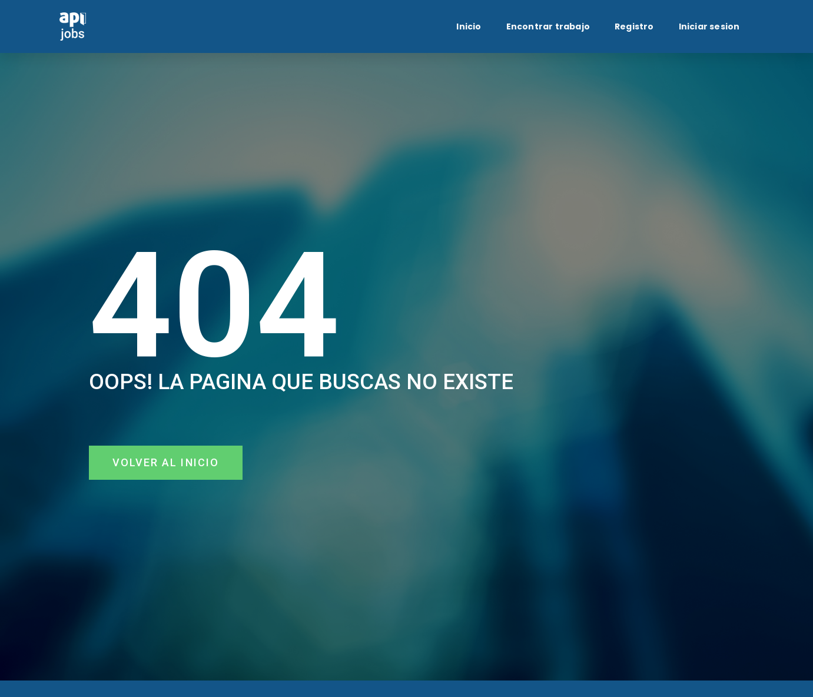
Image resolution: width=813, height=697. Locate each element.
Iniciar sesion (709, 26)
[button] (166, 463)
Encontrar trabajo (548, 26)
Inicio (468, 26)
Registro (634, 26)
